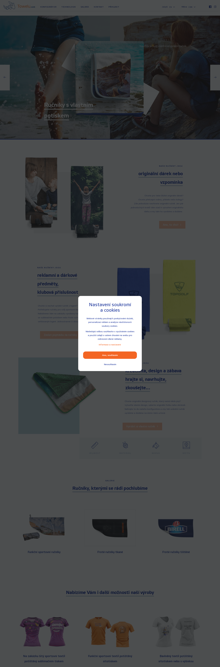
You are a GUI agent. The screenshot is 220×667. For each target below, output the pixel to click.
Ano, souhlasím (110, 355)
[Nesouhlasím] (110, 364)
